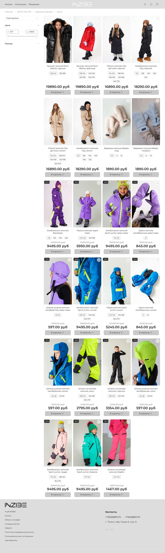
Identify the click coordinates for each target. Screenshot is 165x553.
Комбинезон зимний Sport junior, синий (87, 308)
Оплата (8, 516)
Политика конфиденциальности (19, 532)
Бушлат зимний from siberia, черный (58, 67)
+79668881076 (113, 517)
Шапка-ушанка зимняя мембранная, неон (146, 389)
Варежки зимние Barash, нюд (116, 149)
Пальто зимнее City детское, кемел (58, 149)
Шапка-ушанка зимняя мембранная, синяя (58, 389)
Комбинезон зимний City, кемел (87, 149)
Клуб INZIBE (10, 512)
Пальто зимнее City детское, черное (116, 67)
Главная (9, 12)
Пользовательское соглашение (19, 536)
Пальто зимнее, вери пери (87, 231)
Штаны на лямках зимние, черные (116, 389)
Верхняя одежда (44, 12)
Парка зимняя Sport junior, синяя (116, 308)
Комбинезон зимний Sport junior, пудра (58, 470)
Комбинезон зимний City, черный (146, 67)
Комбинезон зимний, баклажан (58, 231)
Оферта (8, 528)
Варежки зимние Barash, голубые (145, 149)
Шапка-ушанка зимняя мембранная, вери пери (57, 308)
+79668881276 (132, 517)
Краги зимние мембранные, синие (146, 308)
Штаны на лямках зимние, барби (116, 470)
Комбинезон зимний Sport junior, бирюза (87, 470)
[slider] (7, 36)
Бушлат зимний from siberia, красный (87, 67)
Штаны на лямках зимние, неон (87, 389)
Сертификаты (11, 540)
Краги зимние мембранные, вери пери (146, 231)
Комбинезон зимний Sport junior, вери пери (116, 231)
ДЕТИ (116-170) (24, 12)
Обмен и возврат (12, 520)
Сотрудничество (12, 524)
